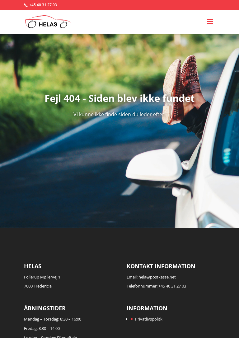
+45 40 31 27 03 (43, 4)
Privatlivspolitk (148, 319)
